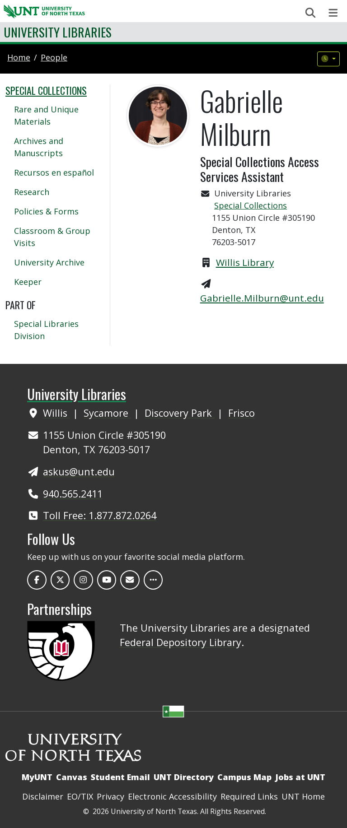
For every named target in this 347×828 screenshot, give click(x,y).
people (54, 57)
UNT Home (303, 796)
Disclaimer (42, 796)
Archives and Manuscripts (38, 146)
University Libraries (58, 32)
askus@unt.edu (79, 471)
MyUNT (37, 777)
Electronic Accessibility (172, 796)
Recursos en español (54, 172)
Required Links (249, 796)
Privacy (110, 796)
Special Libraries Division (46, 329)
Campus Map (244, 777)
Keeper (28, 281)
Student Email (120, 777)
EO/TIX (80, 796)
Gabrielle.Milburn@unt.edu (262, 298)
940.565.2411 (73, 493)
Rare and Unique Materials (46, 115)
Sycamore (107, 412)
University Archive (49, 262)
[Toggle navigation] (333, 13)
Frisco (241, 412)
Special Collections (250, 205)
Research (31, 191)
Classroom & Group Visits (52, 236)
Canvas (71, 777)
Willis (56, 412)
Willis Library (245, 262)
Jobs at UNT (300, 777)
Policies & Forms (46, 211)
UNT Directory (184, 777)
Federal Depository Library (180, 642)
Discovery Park (180, 412)
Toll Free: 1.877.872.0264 (99, 515)
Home (18, 57)
